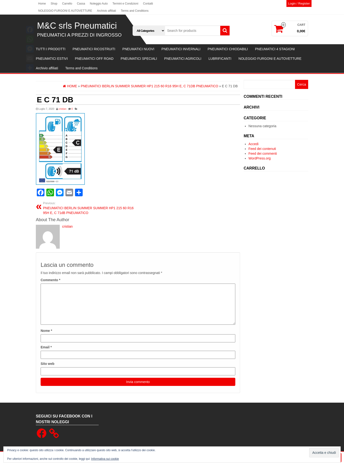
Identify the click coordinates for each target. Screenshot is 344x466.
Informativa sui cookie (105, 459)
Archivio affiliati (106, 10)
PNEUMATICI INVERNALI (180, 49)
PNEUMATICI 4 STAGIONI (275, 49)
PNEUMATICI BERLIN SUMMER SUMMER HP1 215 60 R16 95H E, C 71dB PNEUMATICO (88, 208)
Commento (50, 280)
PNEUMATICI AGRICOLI (182, 58)
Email (46, 347)
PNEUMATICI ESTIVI (52, 58)
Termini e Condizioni (125, 3)
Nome (46, 331)
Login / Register (299, 3)
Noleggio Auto (99, 3)
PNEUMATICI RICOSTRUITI (94, 49)
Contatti (148, 3)
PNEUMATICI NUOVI (138, 49)
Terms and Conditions (135, 10)
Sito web (47, 364)
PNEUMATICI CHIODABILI (228, 49)
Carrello (67, 3)
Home (42, 3)
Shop (54, 3)
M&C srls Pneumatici (77, 26)
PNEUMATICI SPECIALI (139, 58)
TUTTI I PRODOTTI (50, 49)
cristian (62, 108)
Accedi (253, 144)
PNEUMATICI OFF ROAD (94, 58)
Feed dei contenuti (262, 149)
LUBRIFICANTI (220, 58)
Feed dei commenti (262, 153)
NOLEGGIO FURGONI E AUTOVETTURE (65, 10)
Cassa (81, 3)
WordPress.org (259, 158)
